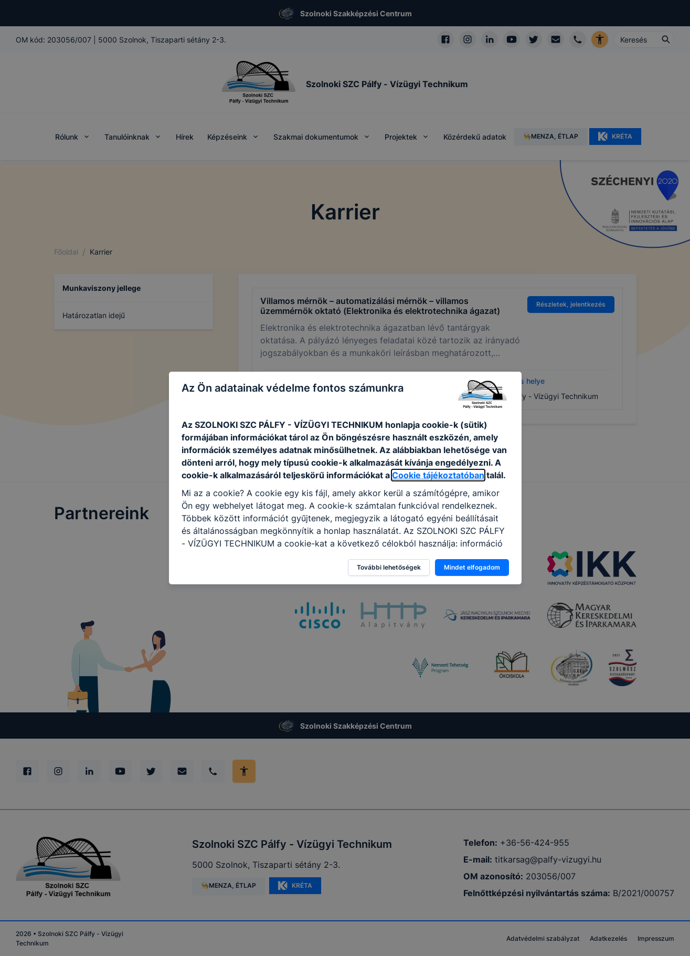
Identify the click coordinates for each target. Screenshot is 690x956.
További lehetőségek (389, 567)
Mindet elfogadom (472, 567)
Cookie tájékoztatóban (438, 475)
